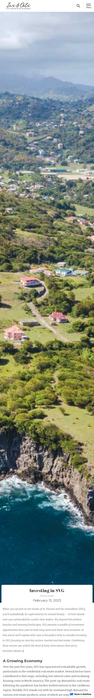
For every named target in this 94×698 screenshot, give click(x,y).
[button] (89, 6)
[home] (17, 5)
